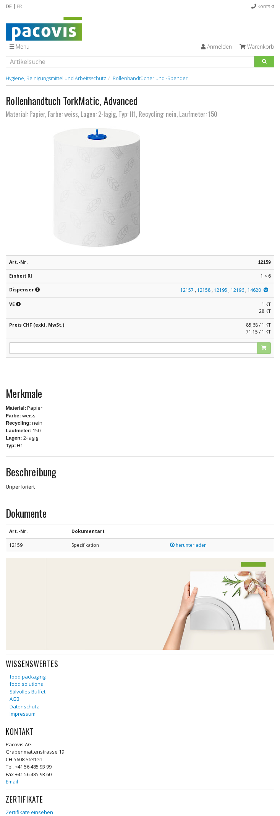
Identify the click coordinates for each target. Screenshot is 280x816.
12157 (187, 290)
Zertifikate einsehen (29, 812)
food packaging (27, 676)
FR (19, 6)
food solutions (26, 683)
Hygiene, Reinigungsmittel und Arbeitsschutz (56, 78)
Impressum (23, 713)
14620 (254, 290)
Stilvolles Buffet (27, 691)
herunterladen (188, 545)
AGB (14, 698)
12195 (220, 290)
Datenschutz (24, 706)
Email (12, 781)
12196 (237, 290)
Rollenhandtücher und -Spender (150, 78)
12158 (203, 290)
